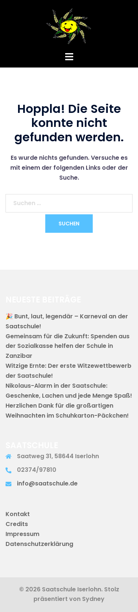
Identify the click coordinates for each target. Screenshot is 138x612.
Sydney (93, 599)
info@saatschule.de (47, 483)
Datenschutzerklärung (39, 544)
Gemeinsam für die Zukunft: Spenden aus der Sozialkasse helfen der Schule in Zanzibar (68, 346)
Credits (17, 524)
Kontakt (18, 514)
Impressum (22, 534)
